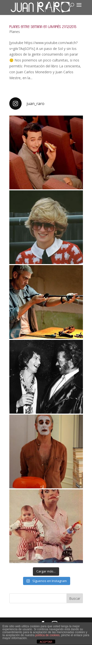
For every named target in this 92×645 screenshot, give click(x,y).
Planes (14, 31)
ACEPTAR (46, 641)
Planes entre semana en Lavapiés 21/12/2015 (42, 27)
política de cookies (47, 635)
